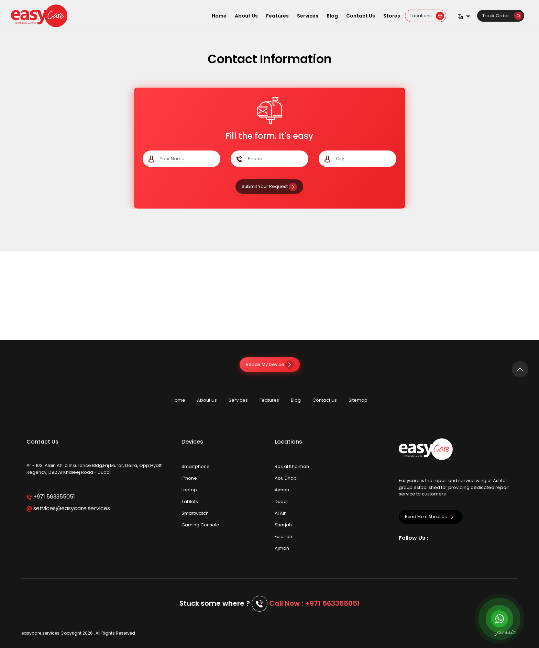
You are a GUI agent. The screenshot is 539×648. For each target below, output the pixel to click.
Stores (391, 15)
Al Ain (281, 513)
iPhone (189, 478)
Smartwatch (195, 513)
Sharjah (283, 525)
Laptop (189, 490)
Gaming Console (200, 525)
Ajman (282, 490)
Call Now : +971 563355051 (314, 603)
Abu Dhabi (286, 478)
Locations (427, 15)
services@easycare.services (68, 508)
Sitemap (358, 400)
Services (307, 15)
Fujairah (283, 536)
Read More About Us (430, 516)
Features (277, 15)
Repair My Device (270, 364)
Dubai (281, 501)
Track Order (502, 15)
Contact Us (360, 15)
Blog (332, 15)
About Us (246, 15)
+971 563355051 (50, 497)
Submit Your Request (269, 186)
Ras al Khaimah (292, 466)
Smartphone (196, 466)
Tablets (190, 501)
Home (219, 15)
